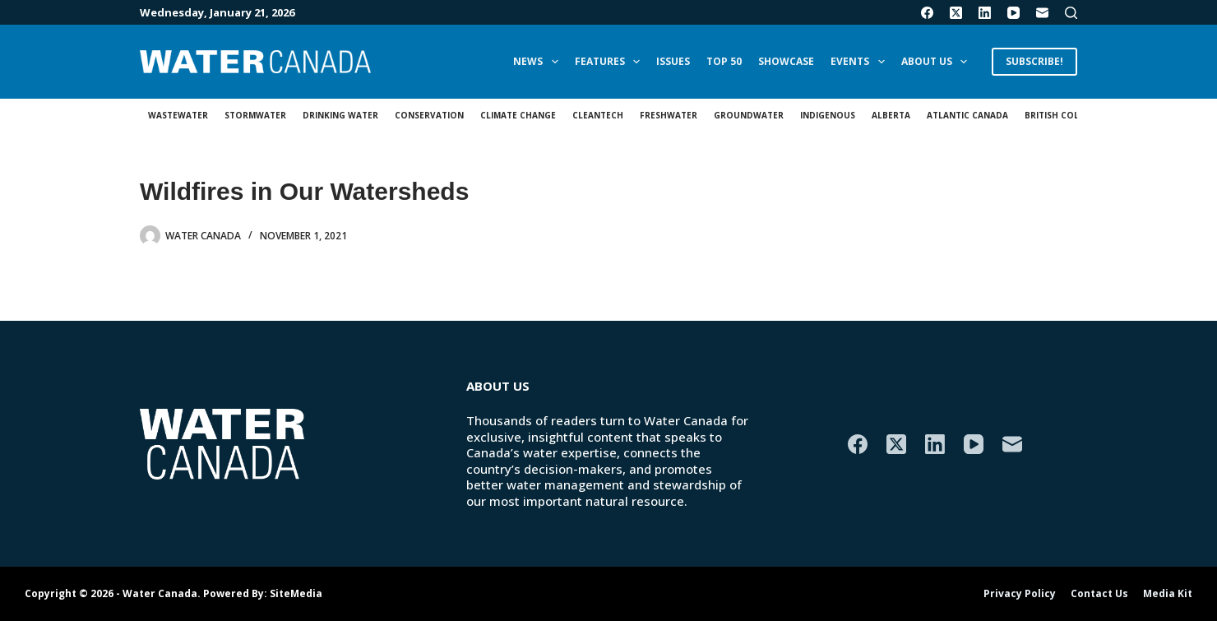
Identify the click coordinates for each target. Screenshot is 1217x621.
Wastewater (178, 115)
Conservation (429, 115)
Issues (673, 61)
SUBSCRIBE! (1034, 61)
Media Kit (1167, 593)
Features (610, 62)
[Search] (1071, 13)
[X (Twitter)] (956, 13)
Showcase (786, 61)
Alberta (891, 115)
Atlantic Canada (967, 115)
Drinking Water (340, 115)
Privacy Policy (1019, 593)
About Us (937, 62)
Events (861, 62)
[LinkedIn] (985, 13)
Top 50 (724, 61)
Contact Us (1099, 593)
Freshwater (668, 115)
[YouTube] (1013, 13)
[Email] (1042, 13)
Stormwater (255, 115)
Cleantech (597, 115)
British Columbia (1066, 115)
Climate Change (518, 115)
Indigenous (827, 115)
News (538, 62)
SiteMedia (296, 593)
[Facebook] (927, 13)
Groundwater (749, 115)
